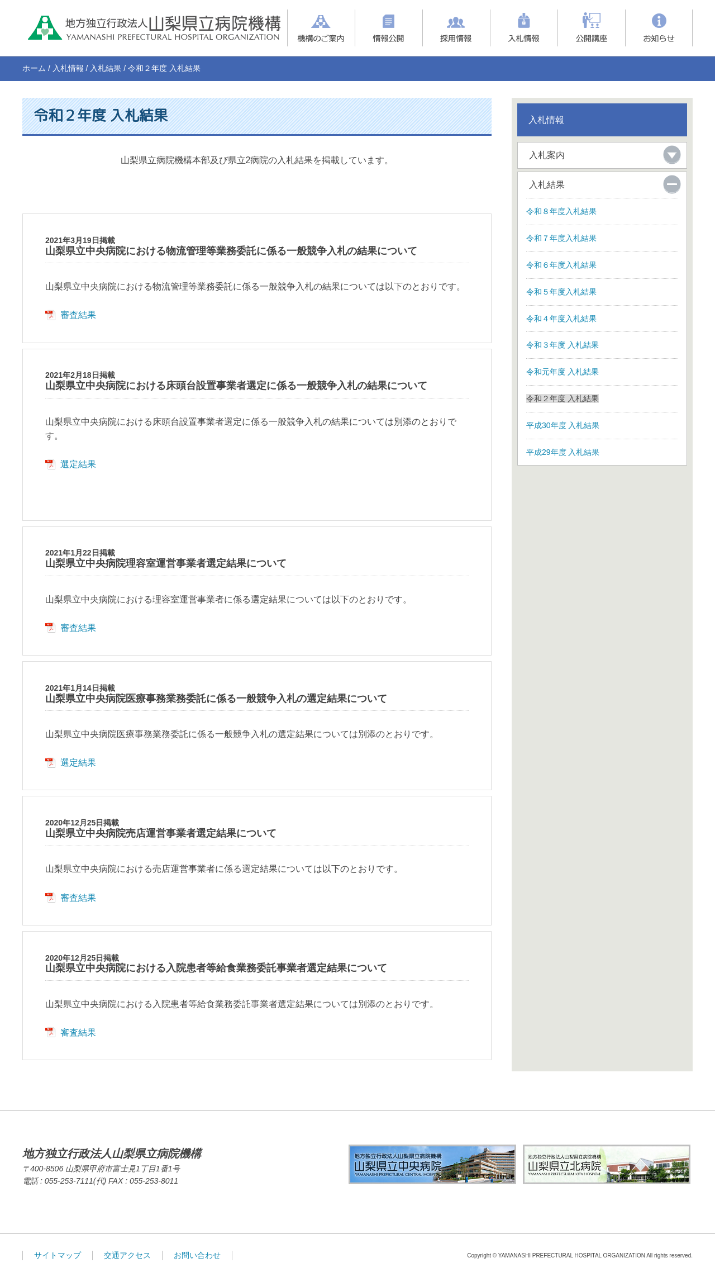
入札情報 (68, 68)
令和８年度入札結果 (561, 211)
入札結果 (105, 68)
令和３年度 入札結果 (562, 344)
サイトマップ (57, 1255)
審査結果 (78, 315)
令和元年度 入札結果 (562, 371)
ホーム (34, 68)
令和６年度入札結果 (561, 264)
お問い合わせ (197, 1255)
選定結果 (78, 464)
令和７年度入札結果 (561, 238)
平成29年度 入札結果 (562, 452)
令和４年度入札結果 (561, 318)
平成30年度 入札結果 (562, 425)
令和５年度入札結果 (561, 291)
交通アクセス (127, 1255)
